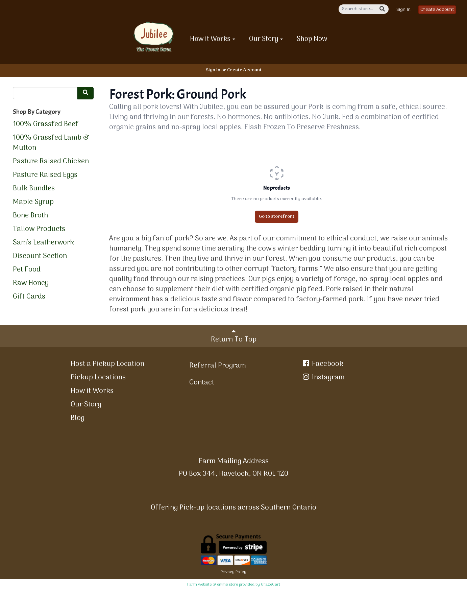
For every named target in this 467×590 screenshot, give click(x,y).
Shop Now (312, 39)
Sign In (403, 9)
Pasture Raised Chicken (51, 162)
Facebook (322, 364)
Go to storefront (276, 216)
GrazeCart (270, 584)
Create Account (437, 10)
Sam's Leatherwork (43, 243)
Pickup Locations (98, 377)
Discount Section (40, 256)
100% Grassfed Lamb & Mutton (51, 143)
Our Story (266, 39)
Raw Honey (31, 283)
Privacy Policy (233, 572)
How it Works (212, 39)
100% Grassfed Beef (45, 124)
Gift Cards (29, 297)
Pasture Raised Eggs (45, 175)
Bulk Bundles (34, 189)
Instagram (323, 377)
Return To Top (233, 337)
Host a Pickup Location (107, 364)
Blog (77, 418)
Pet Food (27, 270)
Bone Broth (30, 216)
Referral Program (217, 366)
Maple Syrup (33, 202)
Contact (201, 382)
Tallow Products (39, 229)
